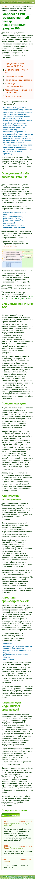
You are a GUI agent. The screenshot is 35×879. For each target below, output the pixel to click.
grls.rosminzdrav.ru (8, 246)
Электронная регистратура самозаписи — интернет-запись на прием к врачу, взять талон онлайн (19, 877)
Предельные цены (14, 76)
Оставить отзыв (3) (10, 815)
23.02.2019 (8, 846)
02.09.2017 (8, 860)
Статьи (4, 6)
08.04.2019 (8, 821)
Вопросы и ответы (14, 96)
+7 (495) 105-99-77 (25, 299)
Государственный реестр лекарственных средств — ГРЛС (15, 2)
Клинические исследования (18, 80)
